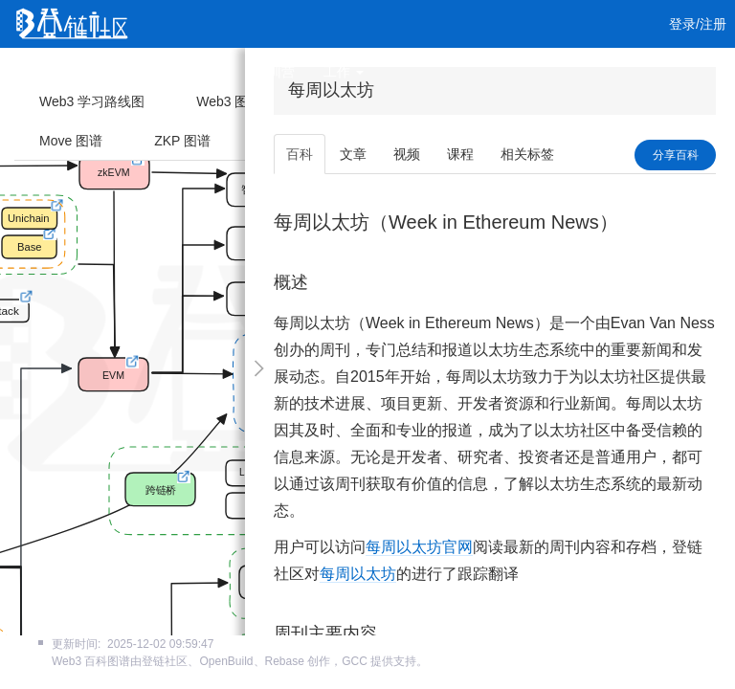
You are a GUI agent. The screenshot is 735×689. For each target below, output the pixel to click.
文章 (101, 71)
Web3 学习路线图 (92, 101)
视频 (157, 71)
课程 (212, 71)
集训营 (275, 71)
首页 (46, 71)
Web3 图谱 (228, 101)
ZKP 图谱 (182, 140)
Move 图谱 (70, 140)
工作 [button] (343, 71)
